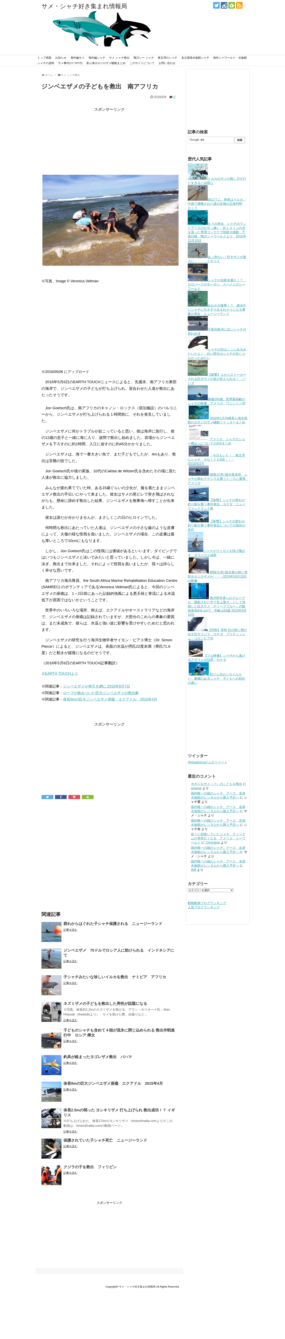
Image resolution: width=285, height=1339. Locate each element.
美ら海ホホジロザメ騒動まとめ (105, 63)
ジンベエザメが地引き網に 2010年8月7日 (96, 686)
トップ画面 (44, 57)
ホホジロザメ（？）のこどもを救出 (216, 784)
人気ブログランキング (204, 907)
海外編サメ (77, 57)
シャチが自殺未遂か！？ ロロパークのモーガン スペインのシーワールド (217, 284)
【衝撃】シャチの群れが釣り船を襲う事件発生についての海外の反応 (216, 525)
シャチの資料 (45, 63)
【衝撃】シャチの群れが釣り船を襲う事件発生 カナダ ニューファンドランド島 (216, 504)
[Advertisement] (109, 141)
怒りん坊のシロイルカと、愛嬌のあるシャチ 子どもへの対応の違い (216, 679)
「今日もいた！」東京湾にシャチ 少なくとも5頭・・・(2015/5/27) (216, 459)
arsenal (196, 788)
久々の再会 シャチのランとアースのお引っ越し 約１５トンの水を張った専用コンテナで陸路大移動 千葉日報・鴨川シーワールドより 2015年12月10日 (217, 232)
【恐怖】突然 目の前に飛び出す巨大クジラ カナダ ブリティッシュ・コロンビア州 (217, 634)
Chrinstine (213, 842)
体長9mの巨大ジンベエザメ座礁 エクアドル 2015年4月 (110, 699)
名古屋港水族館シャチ (195, 57)
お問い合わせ (167, 63)
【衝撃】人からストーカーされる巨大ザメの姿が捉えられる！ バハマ (217, 379)
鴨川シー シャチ (143, 57)
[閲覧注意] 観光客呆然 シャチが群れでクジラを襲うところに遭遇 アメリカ (218, 479)
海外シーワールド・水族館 (230, 57)
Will (193, 870)
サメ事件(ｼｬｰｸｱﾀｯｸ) (70, 63)
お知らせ (60, 57)
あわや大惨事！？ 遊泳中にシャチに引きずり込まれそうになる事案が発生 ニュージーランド (217, 310)
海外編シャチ (96, 57)
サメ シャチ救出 (119, 57)
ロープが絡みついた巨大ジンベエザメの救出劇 (101, 693)
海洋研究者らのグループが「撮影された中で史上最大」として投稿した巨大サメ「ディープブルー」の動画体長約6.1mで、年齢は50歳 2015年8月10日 (217, 606)
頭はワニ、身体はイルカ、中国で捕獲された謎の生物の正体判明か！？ (217, 204)
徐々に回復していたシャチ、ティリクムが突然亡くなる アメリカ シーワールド (218, 838)
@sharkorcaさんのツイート (208, 762)
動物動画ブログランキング (207, 903)
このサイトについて (142, 63)
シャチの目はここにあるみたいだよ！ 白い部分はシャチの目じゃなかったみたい (217, 354)
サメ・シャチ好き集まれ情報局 (84, 6)
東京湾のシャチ (167, 57)
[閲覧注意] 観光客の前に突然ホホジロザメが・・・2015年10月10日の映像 (218, 576)
